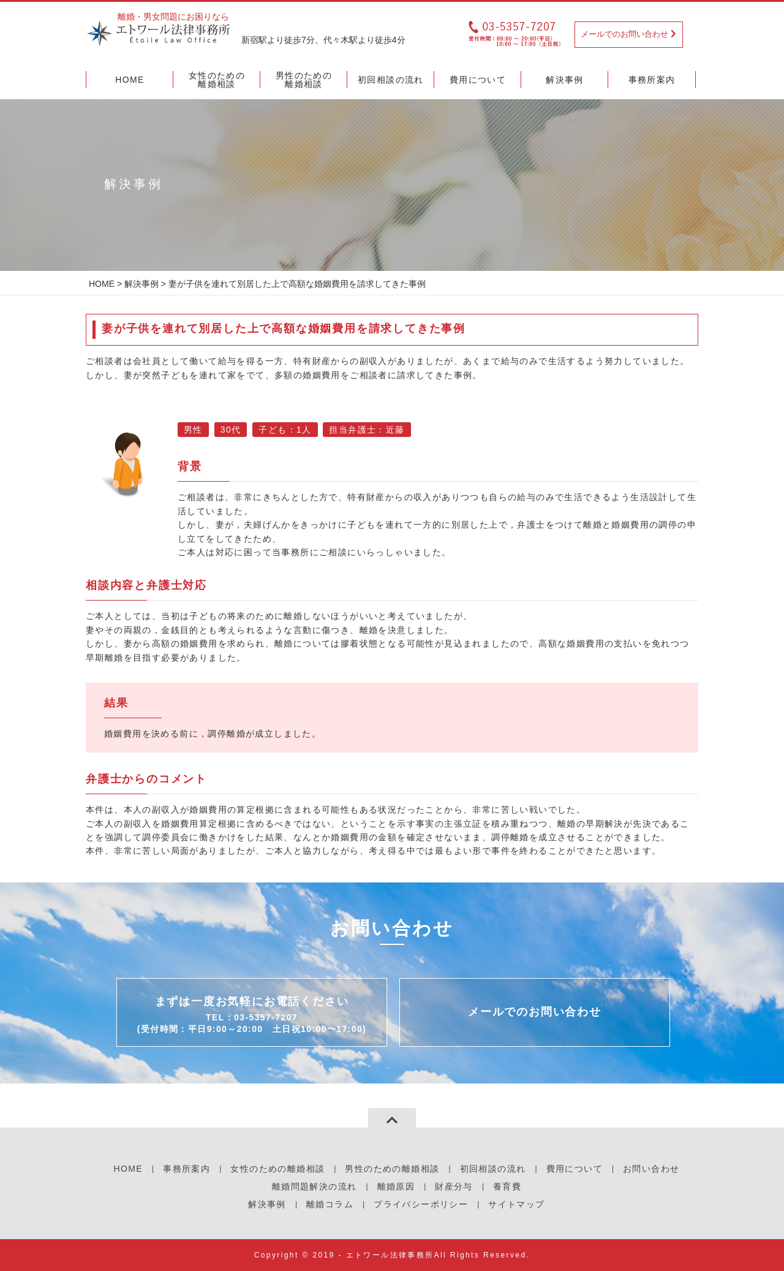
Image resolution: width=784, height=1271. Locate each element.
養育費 (507, 1186)
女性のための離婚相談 (277, 1168)
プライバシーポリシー (421, 1204)
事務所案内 (186, 1168)
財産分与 (454, 1186)
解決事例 (141, 284)
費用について (574, 1168)
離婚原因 (396, 1186)
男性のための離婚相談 (392, 1168)
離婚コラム (329, 1204)
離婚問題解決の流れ (314, 1186)
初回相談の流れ (493, 1168)
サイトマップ (516, 1204)
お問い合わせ (651, 1168)
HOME (102, 284)
